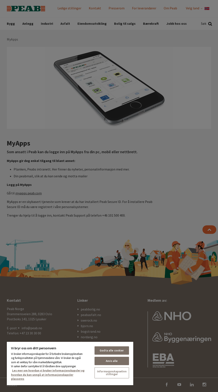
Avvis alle (112, 361)
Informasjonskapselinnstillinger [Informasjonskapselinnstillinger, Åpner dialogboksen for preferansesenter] (111, 373)
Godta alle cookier (112, 350)
